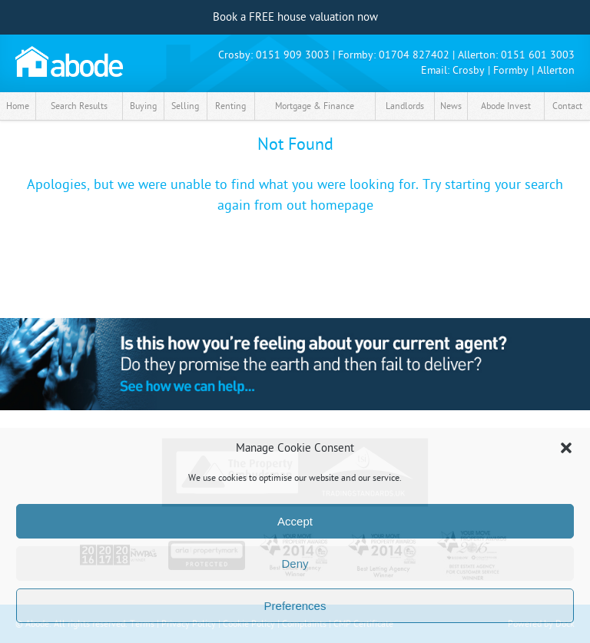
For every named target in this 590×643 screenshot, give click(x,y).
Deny (294, 563)
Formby (511, 70)
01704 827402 (414, 54)
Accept (295, 521)
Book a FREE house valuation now (295, 17)
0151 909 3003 (293, 54)
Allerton (556, 70)
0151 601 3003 (538, 54)
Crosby (468, 70)
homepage (341, 205)
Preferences (295, 605)
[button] (566, 448)
